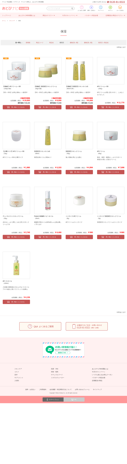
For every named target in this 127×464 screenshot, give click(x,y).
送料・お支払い (91, 8)
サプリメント (18, 377)
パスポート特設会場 (91, 15)
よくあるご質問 (82, 8)
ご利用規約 (42, 389)
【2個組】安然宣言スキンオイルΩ (77, 86)
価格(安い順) (74, 42)
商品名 (51, 42)
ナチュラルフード (57, 375)
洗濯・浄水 (54, 369)
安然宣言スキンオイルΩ (42, 151)
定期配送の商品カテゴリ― (114, 15)
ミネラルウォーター (57, 377)
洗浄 (15, 375)
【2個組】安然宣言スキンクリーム (45, 86)
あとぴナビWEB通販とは (27, 15)
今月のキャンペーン (69, 15)
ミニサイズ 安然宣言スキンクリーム (109, 216)
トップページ (6, 15)
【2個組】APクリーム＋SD (12, 86)
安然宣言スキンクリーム (74, 151)
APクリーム (101, 151)
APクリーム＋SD (102, 86)
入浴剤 (16, 380)
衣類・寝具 (54, 372)
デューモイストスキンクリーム (13, 216)
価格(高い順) (88, 42)
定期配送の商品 (97, 380)
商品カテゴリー (48, 15)
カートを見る (120, 8)
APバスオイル (7, 281)
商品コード (39, 42)
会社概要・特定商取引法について (61, 389)
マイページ (101, 8)
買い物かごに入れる (18, 107)
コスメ (16, 372)
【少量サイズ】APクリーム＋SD (13, 151)
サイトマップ (97, 389)
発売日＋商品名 (103, 42)
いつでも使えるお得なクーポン (102, 375)
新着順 (28, 42)
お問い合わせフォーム (82, 389)
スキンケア (18, 369)
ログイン (110, 8)
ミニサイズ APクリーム (73, 216)
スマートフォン (53, 399)
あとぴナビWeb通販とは (100, 369)
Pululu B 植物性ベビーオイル (43, 216)
